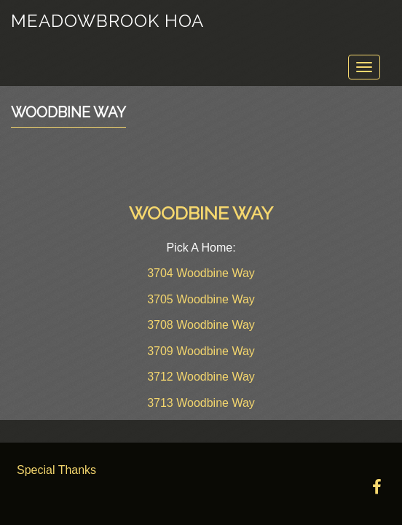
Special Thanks (56, 470)
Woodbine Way (68, 112)
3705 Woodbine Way (201, 299)
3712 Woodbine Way (201, 376)
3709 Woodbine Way (201, 351)
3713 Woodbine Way (201, 403)
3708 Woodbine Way (201, 325)
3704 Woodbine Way (201, 273)
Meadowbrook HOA (107, 20)
